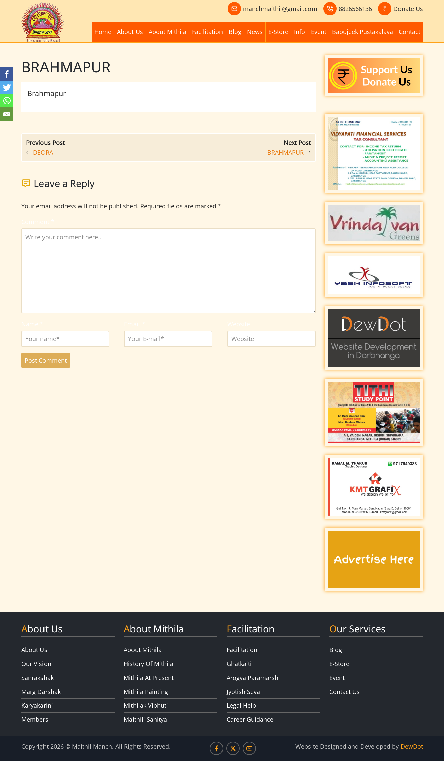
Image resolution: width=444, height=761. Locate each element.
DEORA (43, 152)
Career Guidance (250, 719)
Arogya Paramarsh (252, 678)
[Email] (6, 114)
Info (299, 32)
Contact (409, 32)
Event (318, 32)
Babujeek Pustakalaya (362, 32)
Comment (37, 222)
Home (102, 32)
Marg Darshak (41, 692)
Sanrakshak (37, 678)
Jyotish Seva (243, 692)
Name (32, 324)
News (255, 32)
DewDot (412, 746)
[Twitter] (6, 87)
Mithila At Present (149, 678)
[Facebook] (6, 74)
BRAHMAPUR (285, 152)
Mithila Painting (146, 692)
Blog (235, 32)
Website (238, 324)
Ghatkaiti (239, 664)
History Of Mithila (148, 664)
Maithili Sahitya (145, 719)
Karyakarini (37, 705)
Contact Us (344, 692)
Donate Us (408, 9)
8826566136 (355, 9)
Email (134, 324)
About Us (130, 32)
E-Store (278, 32)
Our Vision (36, 664)
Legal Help (241, 705)
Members (34, 719)
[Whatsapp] (6, 100)
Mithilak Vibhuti (146, 705)
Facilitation (207, 32)
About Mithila (167, 32)
